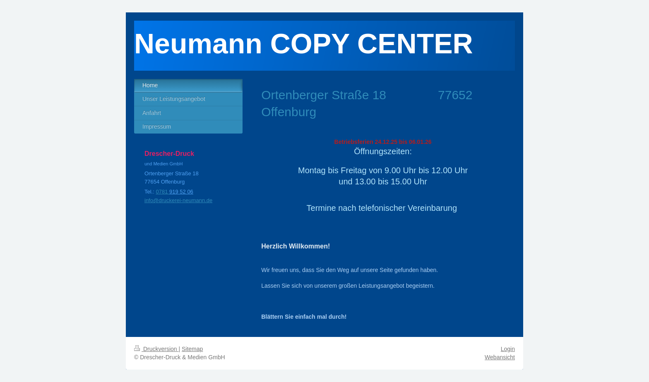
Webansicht (500, 357)
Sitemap (192, 349)
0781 (162, 192)
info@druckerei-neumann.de (178, 200)
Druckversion (156, 349)
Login (508, 349)
